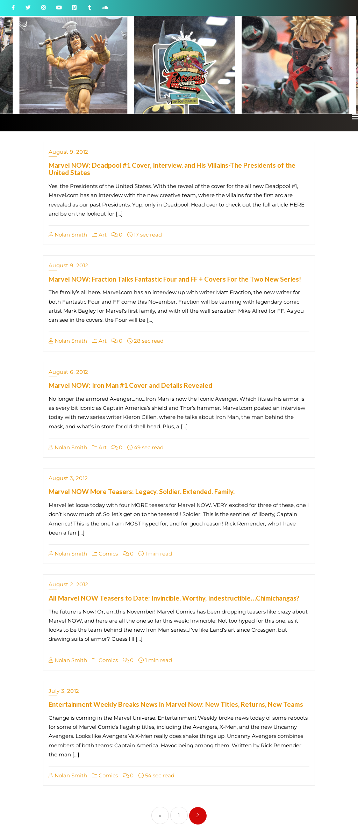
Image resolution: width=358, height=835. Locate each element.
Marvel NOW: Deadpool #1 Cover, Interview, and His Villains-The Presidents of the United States (172, 168)
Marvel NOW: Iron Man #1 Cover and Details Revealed (130, 385)
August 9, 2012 (68, 151)
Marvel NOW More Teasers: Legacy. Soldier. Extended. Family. (142, 491)
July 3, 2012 (64, 691)
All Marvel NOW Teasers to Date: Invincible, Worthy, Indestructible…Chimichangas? (174, 598)
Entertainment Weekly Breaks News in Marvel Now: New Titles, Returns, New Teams (176, 704)
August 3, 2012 (68, 478)
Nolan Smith (68, 234)
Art (99, 234)
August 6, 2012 (68, 372)
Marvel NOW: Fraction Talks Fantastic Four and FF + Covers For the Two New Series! (175, 279)
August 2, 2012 (68, 584)
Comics (105, 553)
